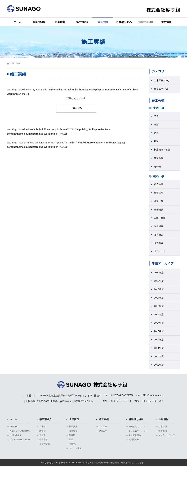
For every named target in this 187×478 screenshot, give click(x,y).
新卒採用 (162, 438)
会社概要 (73, 443)
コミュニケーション (138, 443)
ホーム (17, 21)
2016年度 (159, 313)
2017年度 (159, 304)
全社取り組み (135, 447)
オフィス (159, 204)
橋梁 (156, 143)
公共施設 (159, 248)
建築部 (42, 443)
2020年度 (159, 278)
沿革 (71, 451)
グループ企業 (75, 460)
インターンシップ (166, 447)
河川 (156, 134)
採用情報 (166, 21)
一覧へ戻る (76, 108)
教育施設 (159, 239)
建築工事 (103, 443)
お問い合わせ (16, 447)
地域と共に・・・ (137, 438)
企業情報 (60, 21)
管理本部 (43, 451)
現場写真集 (134, 451)
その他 (157, 169)
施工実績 (102, 21)
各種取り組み (124, 21)
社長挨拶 (73, 438)
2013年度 (159, 339)
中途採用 (162, 443)
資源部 (42, 447)
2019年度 (159, 287)
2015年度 (159, 321)
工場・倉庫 (160, 222)
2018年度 (159, 295)
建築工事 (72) (161, 89)
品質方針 (73, 456)
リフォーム (160, 256)
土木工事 (103, 438)
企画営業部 (44, 456)
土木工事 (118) (162, 80)
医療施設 (159, 230)
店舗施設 (159, 213)
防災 (156, 116)
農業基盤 (159, 160)
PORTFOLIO (145, 21)
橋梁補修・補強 (162, 151)
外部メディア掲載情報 (20, 443)
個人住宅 (159, 187)
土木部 (42, 438)
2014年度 (159, 330)
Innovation (81, 21)
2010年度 (159, 365)
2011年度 (159, 356)
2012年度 (159, 347)
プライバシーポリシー (20, 451)
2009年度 (159, 373)
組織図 (72, 447)
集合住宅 (159, 196)
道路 (156, 125)
